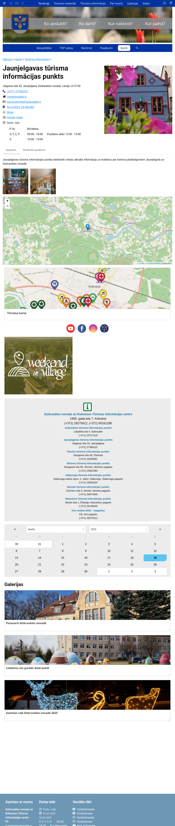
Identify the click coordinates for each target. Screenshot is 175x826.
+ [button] (7, 201)
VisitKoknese (85, 813)
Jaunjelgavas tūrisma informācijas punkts (88, 439)
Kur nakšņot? (120, 23)
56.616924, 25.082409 (20, 107)
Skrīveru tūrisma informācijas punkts (88, 463)
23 (85, 564)
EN (17, 3)
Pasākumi (106, 48)
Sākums (7, 59)
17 (108, 557)
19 (155, 557)
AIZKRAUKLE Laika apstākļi (138, 812)
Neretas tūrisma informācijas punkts (88, 487)
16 (85, 557)
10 (108, 550)
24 (108, 564)
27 (16, 571)
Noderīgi (43, 3)
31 (39, 544)
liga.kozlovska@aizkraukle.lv (24, 102)
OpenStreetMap (154, 263)
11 (132, 550)
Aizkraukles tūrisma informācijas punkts (88, 427)
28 (39, 571)
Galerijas (132, 3)
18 (132, 557)
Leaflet (142, 263)
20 (16, 564)
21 (39, 564)
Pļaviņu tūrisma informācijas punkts (88, 451)
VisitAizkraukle (86, 809)
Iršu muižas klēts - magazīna (88, 510)
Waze (10, 112)
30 (16, 544)
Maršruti (86, 48)
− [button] (7, 206)
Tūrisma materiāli (65, 3)
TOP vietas (66, 48)
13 (16, 557)
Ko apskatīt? (55, 23)
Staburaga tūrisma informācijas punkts (88, 475)
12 (155, 550)
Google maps (15, 117)
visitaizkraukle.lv (17, 96)
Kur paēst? (155, 23)
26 (155, 564)
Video (146, 3)
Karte (124, 48)
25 (132, 564)
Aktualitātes (44, 48)
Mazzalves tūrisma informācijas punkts (88, 498)
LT (22, 3)
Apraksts (11, 150)
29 (62, 571)
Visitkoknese (84, 821)
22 (62, 564)
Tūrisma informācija (93, 3)
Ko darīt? (87, 23)
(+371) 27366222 (17, 91)
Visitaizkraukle (85, 817)
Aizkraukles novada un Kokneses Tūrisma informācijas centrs (88, 414)
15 (62, 557)
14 (39, 557)
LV (11, 3)
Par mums (116, 3)
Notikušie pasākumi (34, 150)
